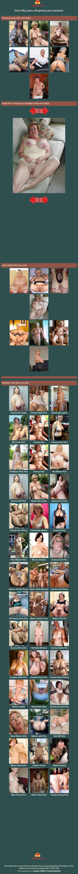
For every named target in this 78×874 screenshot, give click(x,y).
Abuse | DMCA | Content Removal (47, 871)
